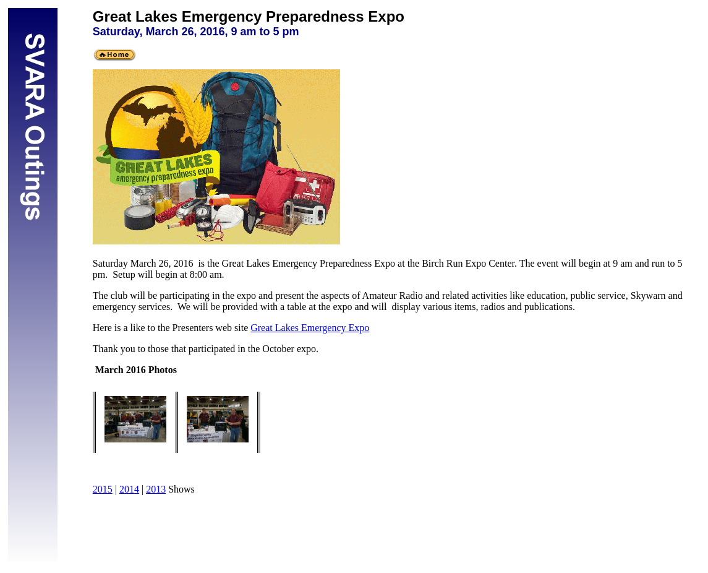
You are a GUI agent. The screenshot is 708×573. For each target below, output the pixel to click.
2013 (156, 489)
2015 (103, 489)
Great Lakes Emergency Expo (309, 327)
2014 (129, 489)
